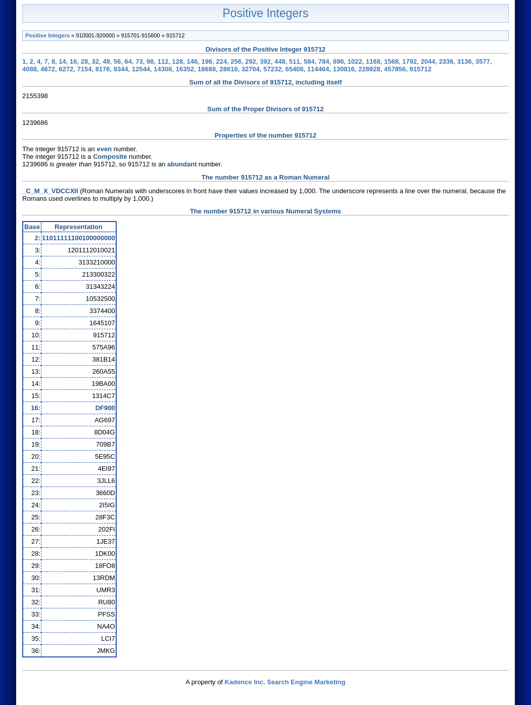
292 (250, 61)
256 (236, 61)
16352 (185, 69)
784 (323, 61)
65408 (294, 69)
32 (95, 61)
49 (106, 61)
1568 (391, 61)
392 (265, 61)
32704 (251, 69)
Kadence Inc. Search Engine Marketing (285, 682)
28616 (229, 69)
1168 (373, 61)
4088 (29, 69)
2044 (427, 61)
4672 (47, 69)
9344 (121, 69)
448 (279, 61)
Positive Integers (265, 13)
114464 (318, 69)
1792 (409, 61)
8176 (102, 69)
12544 (141, 69)
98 (150, 61)
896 (338, 61)
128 (177, 61)
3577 (482, 61)
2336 (446, 61)
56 (117, 61)
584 (309, 61)
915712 (420, 69)
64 (128, 61)
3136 (464, 61)
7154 (84, 69)
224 (221, 61)
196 (206, 61)
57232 (272, 69)
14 (62, 61)
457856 (395, 69)
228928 (369, 69)
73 (138, 61)
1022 (355, 61)
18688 (207, 69)
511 (294, 61)
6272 (66, 69)
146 (192, 61)
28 (84, 61)
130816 (344, 69)
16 (73, 61)
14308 (163, 69)
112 (163, 61)
